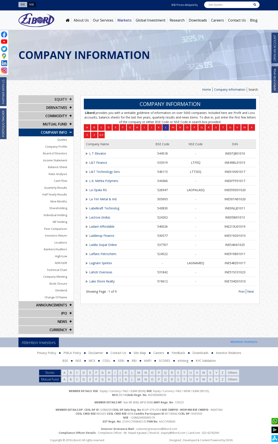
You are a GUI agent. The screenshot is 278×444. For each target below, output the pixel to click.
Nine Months (58, 201)
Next (250, 291)
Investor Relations (228, 353)
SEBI (121, 361)
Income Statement (55, 160)
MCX (92, 361)
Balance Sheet (57, 167)
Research (177, 20)
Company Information (229, 89)
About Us (81, 20)
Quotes (62, 140)
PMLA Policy (72, 353)
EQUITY (61, 99)
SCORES (164, 361)
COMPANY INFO (54, 132)
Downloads (198, 20)
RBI (134, 361)
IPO (64, 313)
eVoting (183, 361)
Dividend (61, 290)
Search (253, 89)
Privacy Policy (46, 353)
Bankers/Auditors (55, 249)
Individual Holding (55, 215)
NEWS (62, 321)
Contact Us (237, 20)
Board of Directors (55, 153)
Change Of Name (56, 297)
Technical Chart (57, 270)
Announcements (51, 305)
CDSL (106, 361)
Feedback (178, 353)
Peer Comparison (55, 229)
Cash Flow (60, 181)
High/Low (61, 256)
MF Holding (60, 222)
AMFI (147, 361)
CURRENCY (58, 329)
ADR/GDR (61, 263)
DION (229, 440)
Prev (241, 291)
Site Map (140, 353)
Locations (61, 242)
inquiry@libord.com (173, 433)
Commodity (56, 116)
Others (232, 373)
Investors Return (56, 235)
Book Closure (58, 283)
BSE (65, 361)
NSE (78, 361)
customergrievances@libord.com (156, 429)
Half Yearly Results (54, 194)
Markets (124, 20)
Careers (217, 20)
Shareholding (58, 208)
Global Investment (150, 20)
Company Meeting (55, 277)
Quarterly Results (55, 188)
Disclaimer (95, 353)
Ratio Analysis (58, 174)
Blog (254, 20)
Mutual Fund (55, 124)
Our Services (103, 20)
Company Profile (56, 147)
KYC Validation (206, 361)
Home (206, 89)
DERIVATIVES (56, 107)
